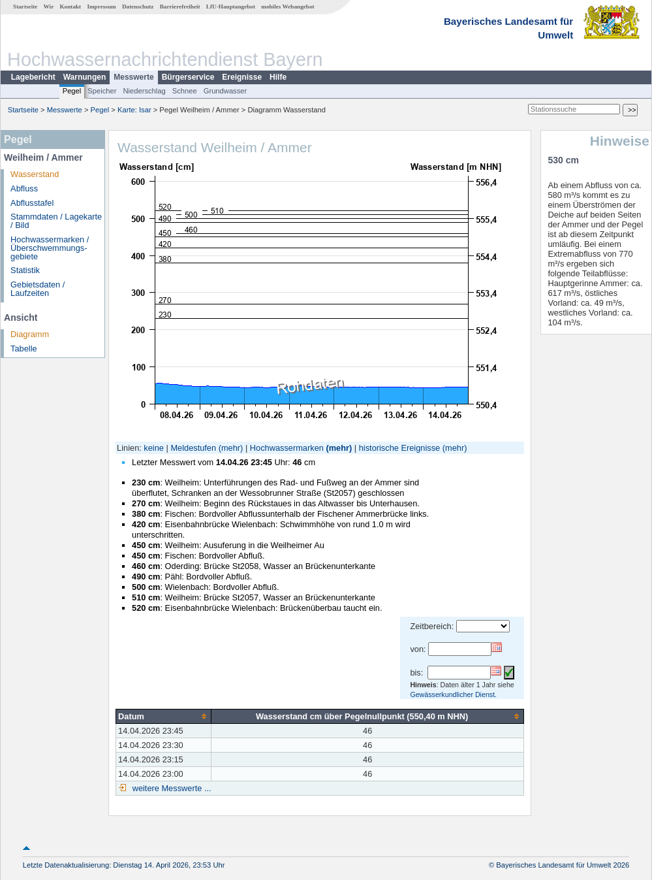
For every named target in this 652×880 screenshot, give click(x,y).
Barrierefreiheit (180, 6)
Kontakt (70, 6)
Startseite (25, 6)
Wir (49, 6)
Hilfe (278, 77)
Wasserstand (34, 174)
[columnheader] (163, 716)
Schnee (184, 91)
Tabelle (23, 348)
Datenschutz (138, 6)
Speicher (101, 91)
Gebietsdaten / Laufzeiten (37, 289)
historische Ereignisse (399, 448)
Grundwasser (225, 91)
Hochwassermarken (287, 448)
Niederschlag (144, 91)
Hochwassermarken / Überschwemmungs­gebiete (49, 248)
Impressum (101, 6)
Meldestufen (193, 448)
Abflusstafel (32, 203)
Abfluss (24, 188)
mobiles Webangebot (287, 6)
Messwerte (133, 77)
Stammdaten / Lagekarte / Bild (56, 221)
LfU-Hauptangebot (230, 6)
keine (154, 448)
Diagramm (29, 334)
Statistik (25, 270)
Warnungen (84, 77)
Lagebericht (33, 77)
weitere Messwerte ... (170, 788)
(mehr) (231, 448)
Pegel (72, 91)
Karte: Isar (134, 110)
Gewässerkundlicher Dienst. (453, 694)
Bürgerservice (188, 77)
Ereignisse (242, 77)
